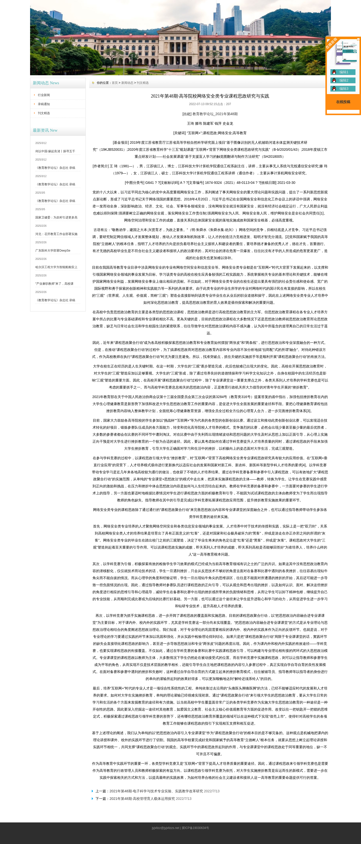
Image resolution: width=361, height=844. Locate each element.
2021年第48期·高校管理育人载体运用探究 (142, 799)
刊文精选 (44, 113)
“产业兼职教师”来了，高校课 (54, 283)
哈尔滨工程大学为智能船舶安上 (56, 267)
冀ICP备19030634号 (195, 828)
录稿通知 (44, 104)
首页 (115, 83)
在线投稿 (343, 102)
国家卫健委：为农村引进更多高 (56, 217)
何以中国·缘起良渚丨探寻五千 (55, 151)
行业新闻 (44, 95)
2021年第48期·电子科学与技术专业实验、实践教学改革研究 (156, 791)
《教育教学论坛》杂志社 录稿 (55, 168)
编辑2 (343, 80)
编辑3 (343, 89)
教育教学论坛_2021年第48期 (215, 114)
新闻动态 (127, 83)
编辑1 (343, 72)
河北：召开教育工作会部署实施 (56, 234)
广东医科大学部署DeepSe (52, 250)
